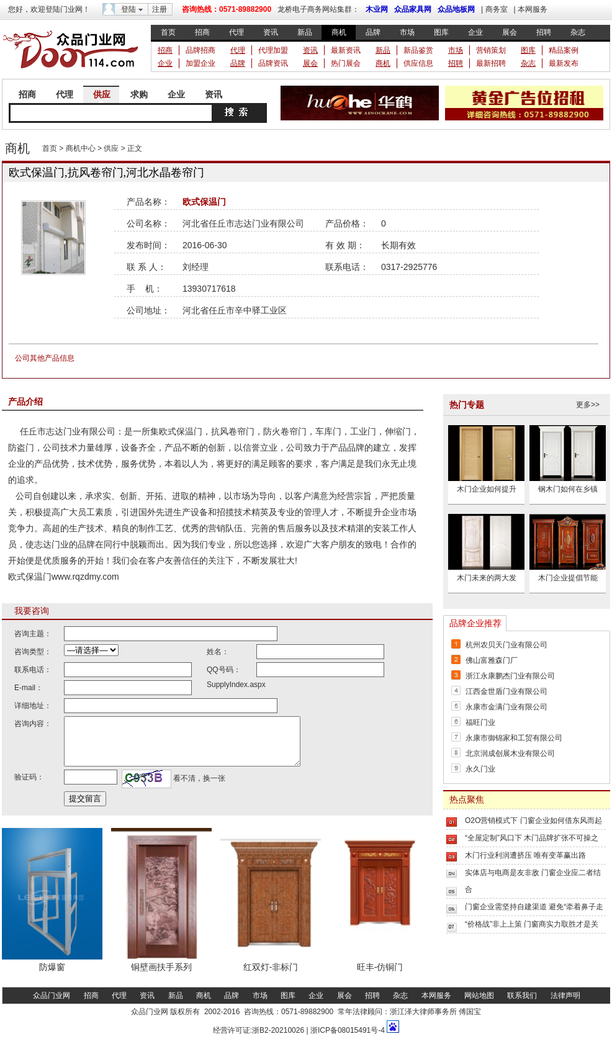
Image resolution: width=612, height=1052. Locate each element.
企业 (475, 32)
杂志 (577, 32)
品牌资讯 (273, 63)
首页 (168, 32)
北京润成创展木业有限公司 (510, 753)
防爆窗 (52, 976)
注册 (159, 9)
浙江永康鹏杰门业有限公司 (510, 676)
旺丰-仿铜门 (380, 976)
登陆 (128, 9)
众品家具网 (412, 9)
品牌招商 (200, 50)
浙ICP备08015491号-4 (346, 1039)
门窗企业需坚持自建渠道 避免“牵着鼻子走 (534, 906)
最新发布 (563, 63)
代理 (236, 32)
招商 (202, 32)
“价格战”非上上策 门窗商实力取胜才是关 (531, 924)
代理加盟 (273, 50)
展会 (509, 32)
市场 (407, 32)
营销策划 (491, 50)
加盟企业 (200, 63)
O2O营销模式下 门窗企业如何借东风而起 (533, 820)
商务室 (496, 9)
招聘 (543, 32)
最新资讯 (346, 50)
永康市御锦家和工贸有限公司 (514, 738)
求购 (139, 94)
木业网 (377, 9)
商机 (338, 32)
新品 (304, 32)
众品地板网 (456, 9)
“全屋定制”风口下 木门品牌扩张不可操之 (531, 838)
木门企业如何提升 (486, 489)
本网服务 (532, 9)
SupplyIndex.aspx (236, 684)
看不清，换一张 (198, 787)
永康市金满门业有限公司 (506, 707)
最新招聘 (491, 63)
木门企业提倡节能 (568, 577)
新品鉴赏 (418, 50)
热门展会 (346, 63)
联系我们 (522, 1004)
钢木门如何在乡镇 (568, 489)
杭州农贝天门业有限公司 (506, 645)
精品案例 (563, 50)
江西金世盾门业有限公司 (506, 691)
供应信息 (418, 63)
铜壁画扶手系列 (161, 976)
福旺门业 (480, 722)
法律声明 (565, 1004)
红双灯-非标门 (271, 976)
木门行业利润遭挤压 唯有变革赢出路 (525, 855)
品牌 (373, 32)
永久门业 (480, 769)
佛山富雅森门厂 (492, 660)
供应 (101, 94)
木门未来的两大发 (486, 577)
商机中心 (81, 148)
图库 (441, 32)
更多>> (588, 404)
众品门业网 (51, 1004)
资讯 (270, 32)
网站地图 (479, 1004)
